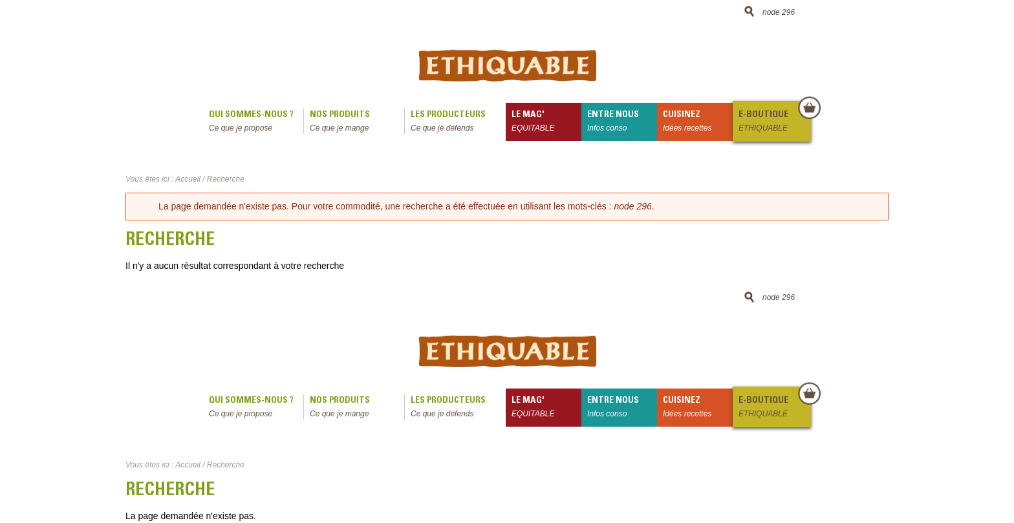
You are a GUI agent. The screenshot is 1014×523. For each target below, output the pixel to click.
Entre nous (622, 122)
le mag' (546, 122)
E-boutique (774, 122)
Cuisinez (698, 122)
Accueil (187, 179)
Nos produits (357, 122)
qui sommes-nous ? (256, 122)
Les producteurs (458, 122)
